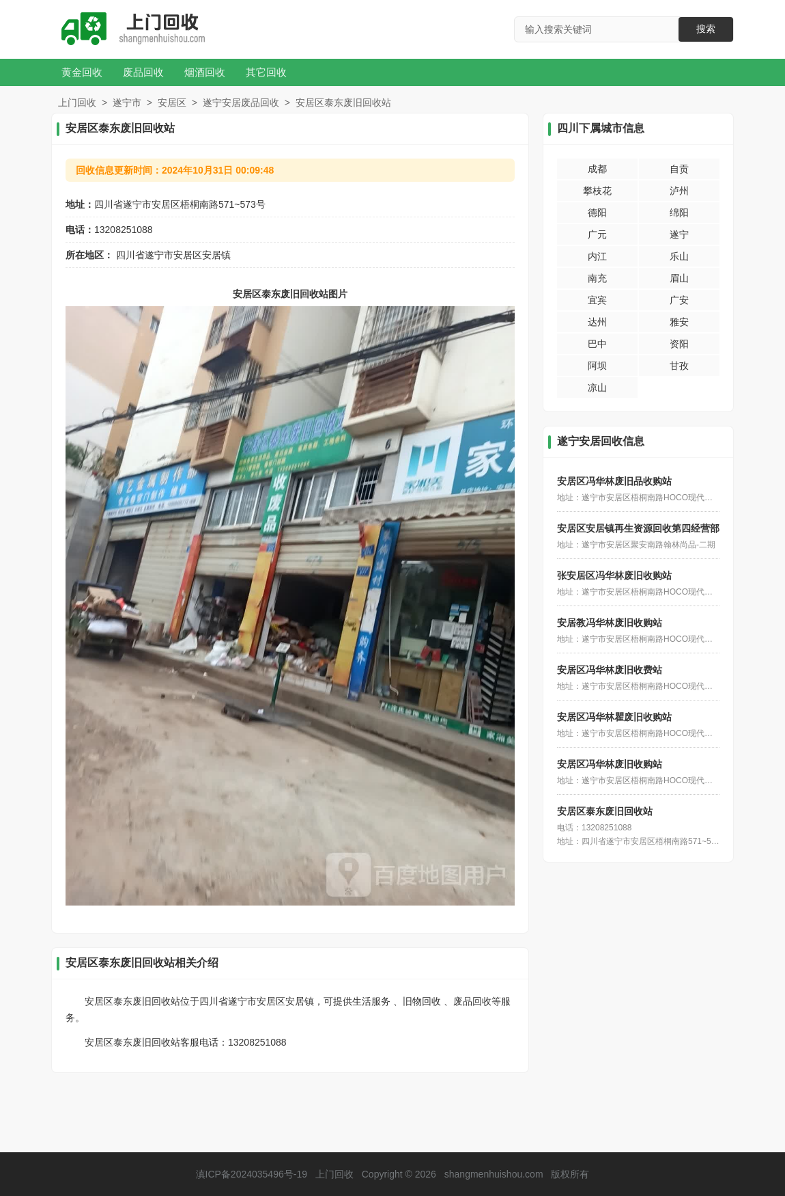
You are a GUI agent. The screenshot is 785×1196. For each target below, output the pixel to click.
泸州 (679, 190)
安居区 (172, 102)
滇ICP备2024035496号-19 (251, 1174)
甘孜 (679, 365)
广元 (597, 234)
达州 (597, 321)
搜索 (705, 28)
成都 (597, 168)
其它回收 (266, 72)
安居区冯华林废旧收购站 (609, 764)
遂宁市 (127, 102)
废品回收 (143, 72)
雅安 (679, 321)
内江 (597, 256)
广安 (679, 300)
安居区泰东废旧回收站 (605, 811)
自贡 (679, 168)
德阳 (597, 212)
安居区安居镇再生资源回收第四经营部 (638, 528)
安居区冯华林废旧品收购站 (614, 481)
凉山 (597, 387)
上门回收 (77, 102)
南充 (597, 278)
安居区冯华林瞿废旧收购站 (614, 716)
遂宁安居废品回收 (241, 102)
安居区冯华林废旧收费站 (609, 669)
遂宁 (679, 234)
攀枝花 (597, 190)
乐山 (679, 256)
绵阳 (679, 212)
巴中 (597, 343)
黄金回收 (81, 72)
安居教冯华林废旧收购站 (609, 622)
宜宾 (597, 300)
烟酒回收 (204, 72)
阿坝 (597, 365)
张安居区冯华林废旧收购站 (614, 575)
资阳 (679, 343)
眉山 (679, 278)
